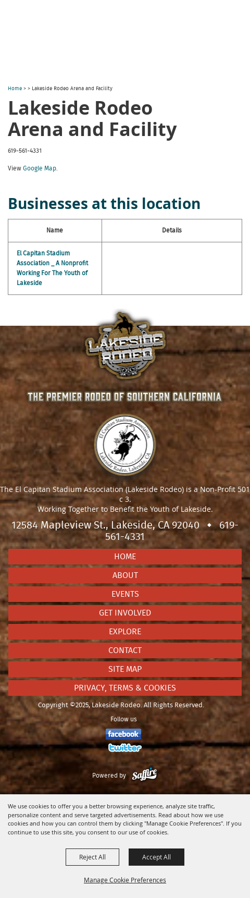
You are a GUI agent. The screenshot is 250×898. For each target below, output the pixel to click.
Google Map (39, 168)
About (125, 575)
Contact (125, 650)
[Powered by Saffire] (144, 775)
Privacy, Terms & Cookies (125, 688)
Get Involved (125, 613)
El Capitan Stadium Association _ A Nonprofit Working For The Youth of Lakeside (52, 268)
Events (125, 594)
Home (15, 88)
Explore (125, 632)
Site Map (125, 669)
